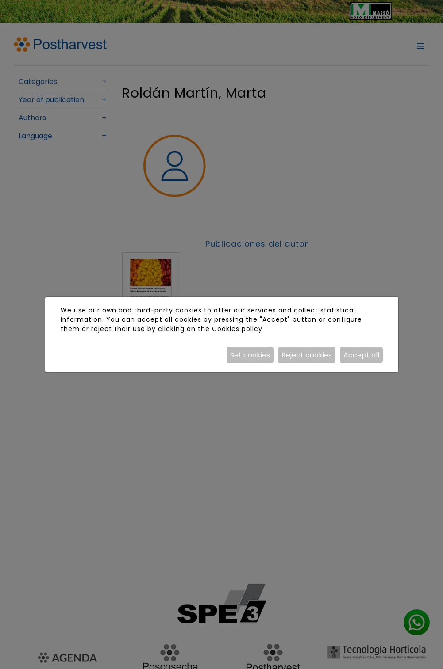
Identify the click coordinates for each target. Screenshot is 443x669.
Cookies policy (237, 328)
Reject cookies (306, 355)
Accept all (361, 355)
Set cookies (250, 355)
